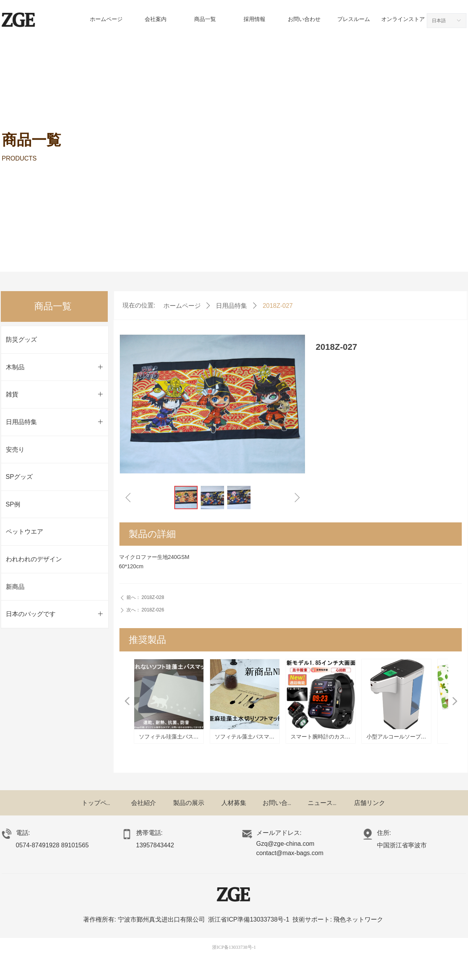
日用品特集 (231, 305)
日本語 (439, 20)
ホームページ (182, 305)
